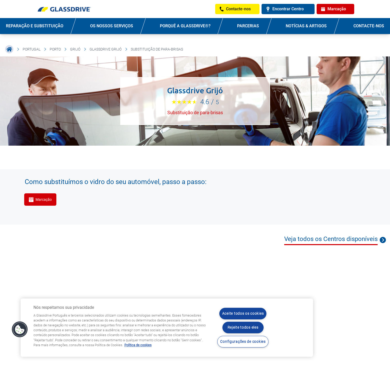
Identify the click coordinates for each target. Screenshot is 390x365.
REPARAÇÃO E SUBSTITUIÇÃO (34, 25)
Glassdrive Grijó (106, 49)
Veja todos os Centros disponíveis (331, 239)
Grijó (75, 49)
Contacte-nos (368, 25)
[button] (20, 329)
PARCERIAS (248, 25)
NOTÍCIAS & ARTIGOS (306, 25)
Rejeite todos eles (243, 327)
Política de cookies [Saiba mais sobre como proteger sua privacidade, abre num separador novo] (138, 345)
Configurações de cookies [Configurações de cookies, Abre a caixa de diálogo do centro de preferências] (242, 341)
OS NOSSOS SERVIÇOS (111, 25)
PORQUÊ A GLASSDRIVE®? (185, 25)
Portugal (31, 49)
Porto (55, 49)
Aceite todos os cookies (243, 313)
